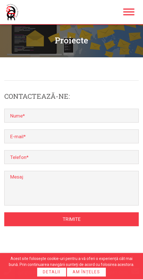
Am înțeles (86, 272)
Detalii (51, 272)
